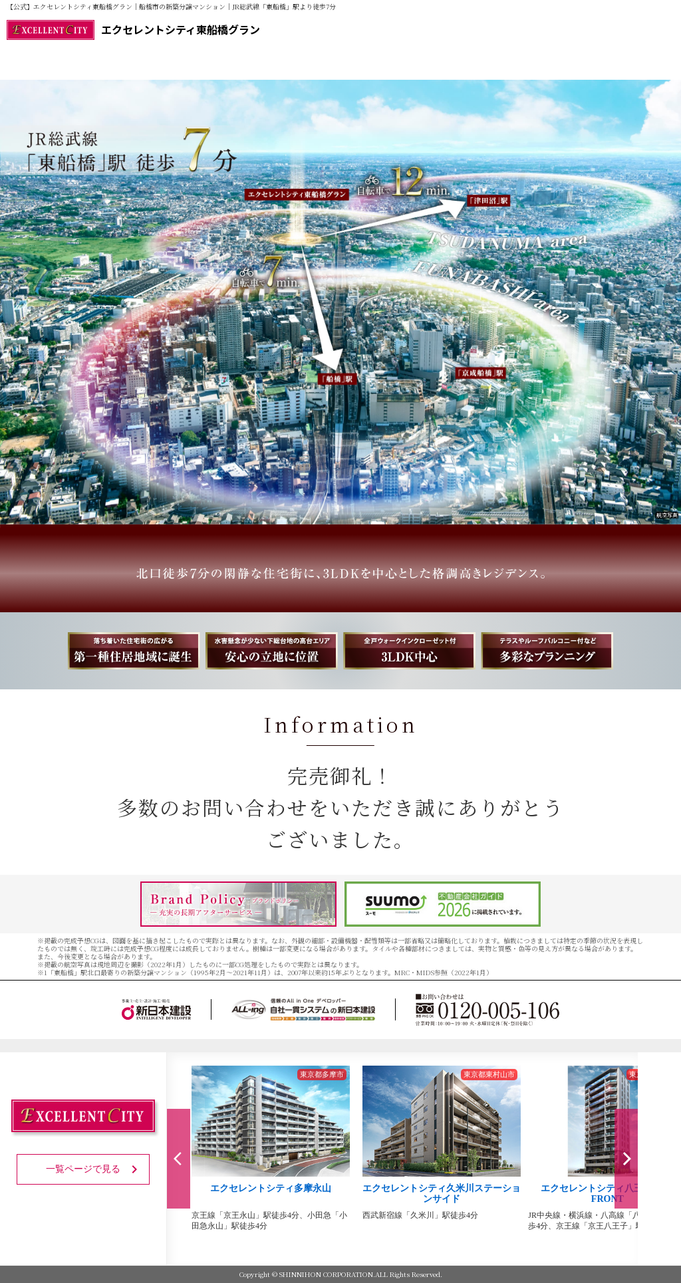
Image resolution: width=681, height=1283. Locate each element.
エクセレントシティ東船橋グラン (133, 30)
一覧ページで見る (94, 1169)
